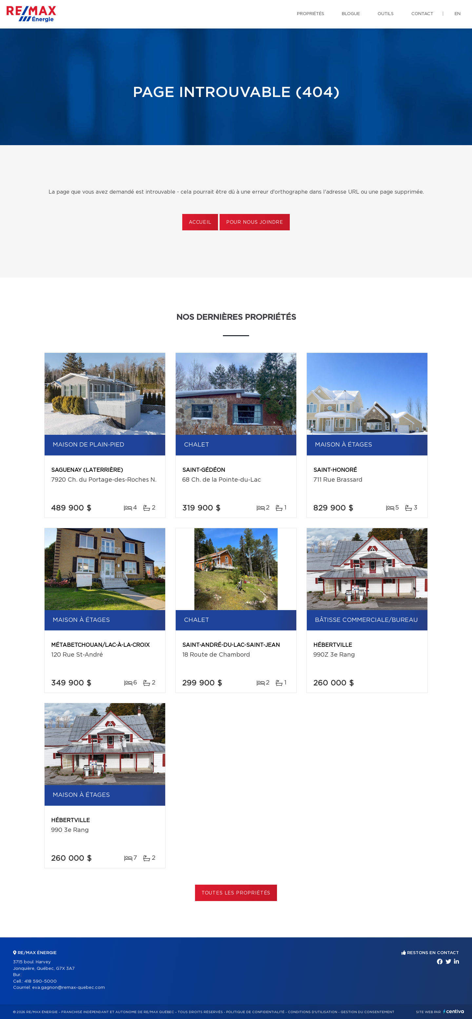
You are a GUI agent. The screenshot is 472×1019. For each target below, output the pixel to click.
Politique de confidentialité (255, 1012)
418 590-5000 (40, 981)
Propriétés (310, 14)
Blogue (351, 14)
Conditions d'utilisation (312, 1012)
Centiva (453, 1011)
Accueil (200, 222)
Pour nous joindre (254, 222)
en (458, 14)
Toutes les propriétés (236, 893)
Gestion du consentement (367, 1012)
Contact (422, 14)
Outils (386, 14)
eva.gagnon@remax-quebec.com (68, 988)
